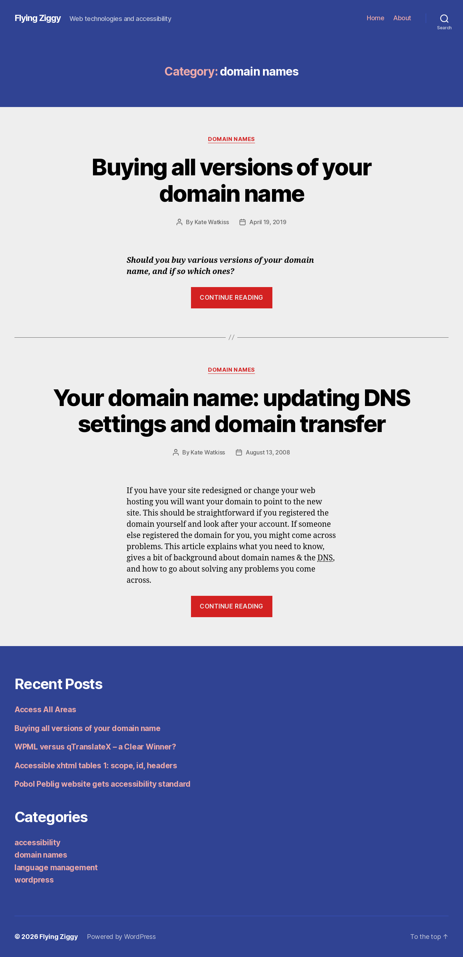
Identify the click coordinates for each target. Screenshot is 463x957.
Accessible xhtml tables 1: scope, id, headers (95, 765)
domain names (231, 139)
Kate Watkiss (212, 222)
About (402, 18)
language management (56, 867)
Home (375, 18)
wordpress (34, 879)
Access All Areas (45, 709)
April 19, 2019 (267, 222)
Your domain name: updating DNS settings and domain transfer (231, 411)
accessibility (37, 842)
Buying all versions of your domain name (231, 180)
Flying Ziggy (37, 18)
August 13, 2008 (268, 452)
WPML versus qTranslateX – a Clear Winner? (95, 746)
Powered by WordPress (121, 936)
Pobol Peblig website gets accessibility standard (102, 784)
